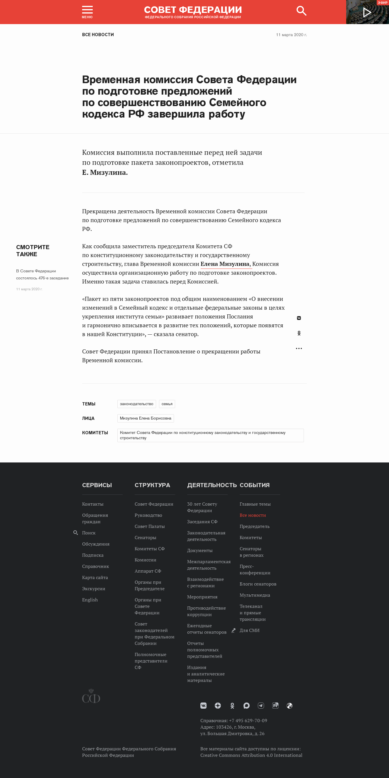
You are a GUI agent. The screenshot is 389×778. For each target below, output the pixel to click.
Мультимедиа (255, 595)
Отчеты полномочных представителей (204, 649)
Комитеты (251, 537)
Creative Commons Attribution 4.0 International (251, 755)
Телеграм (261, 705)
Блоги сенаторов (258, 584)
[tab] (299, 336)
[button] (87, 12)
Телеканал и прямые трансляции (253, 612)
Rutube (275, 705)
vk (203, 705)
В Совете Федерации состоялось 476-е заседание (42, 274)
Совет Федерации (154, 504)
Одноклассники (299, 333)
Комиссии (145, 560)
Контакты (93, 504)
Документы (200, 550)
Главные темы (255, 504)
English (90, 600)
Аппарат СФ (148, 571)
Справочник (95, 566)
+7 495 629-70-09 (248, 720)
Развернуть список (299, 348)
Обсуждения (95, 544)
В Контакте (299, 318)
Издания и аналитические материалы (206, 673)
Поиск (89, 533)
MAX (246, 705)
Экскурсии (93, 588)
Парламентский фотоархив (289, 706)
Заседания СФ (202, 521)
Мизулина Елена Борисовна (145, 418)
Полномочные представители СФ (151, 660)
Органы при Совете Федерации (148, 606)
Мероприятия (202, 597)
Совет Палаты (150, 526)
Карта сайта (95, 577)
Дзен (218, 705)
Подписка (93, 555)
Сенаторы (145, 537)
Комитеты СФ (150, 548)
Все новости (98, 34)
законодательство (136, 403)
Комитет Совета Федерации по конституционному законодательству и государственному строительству (202, 435)
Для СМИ (250, 630)
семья (167, 403)
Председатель (255, 526)
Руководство (148, 515)
